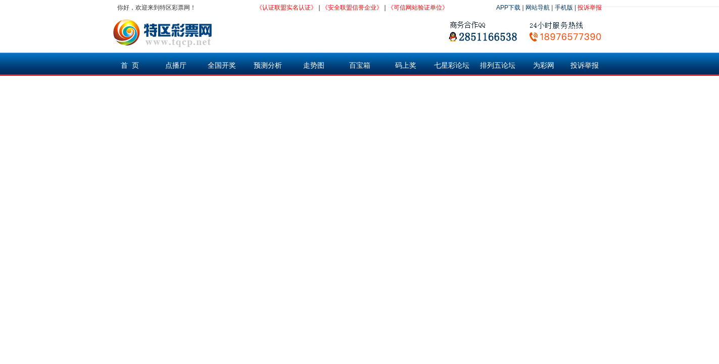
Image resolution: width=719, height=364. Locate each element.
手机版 (564, 7)
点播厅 (175, 65)
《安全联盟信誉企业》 (352, 7)
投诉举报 (590, 7)
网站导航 (537, 7)
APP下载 (508, 7)
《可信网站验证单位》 (418, 7)
